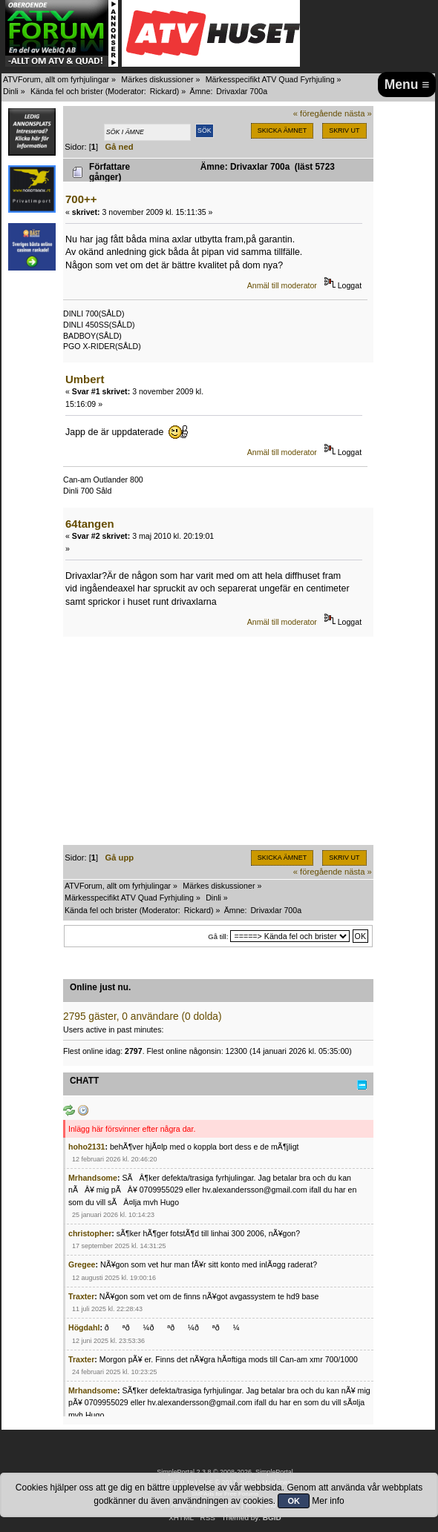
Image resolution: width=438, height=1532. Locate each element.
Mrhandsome (92, 1177)
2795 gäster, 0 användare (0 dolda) (142, 1016)
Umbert (84, 379)
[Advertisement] (218, 741)
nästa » (358, 113)
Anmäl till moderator (282, 285)
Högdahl (83, 1327)
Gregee (82, 1264)
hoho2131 (86, 1146)
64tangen (89, 523)
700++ (81, 199)
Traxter (81, 1296)
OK (293, 1500)
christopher (89, 1233)
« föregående (317, 113)
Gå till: (218, 936)
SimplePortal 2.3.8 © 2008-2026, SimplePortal (225, 1472)
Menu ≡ (407, 84)
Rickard (163, 91)
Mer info (328, 1501)
